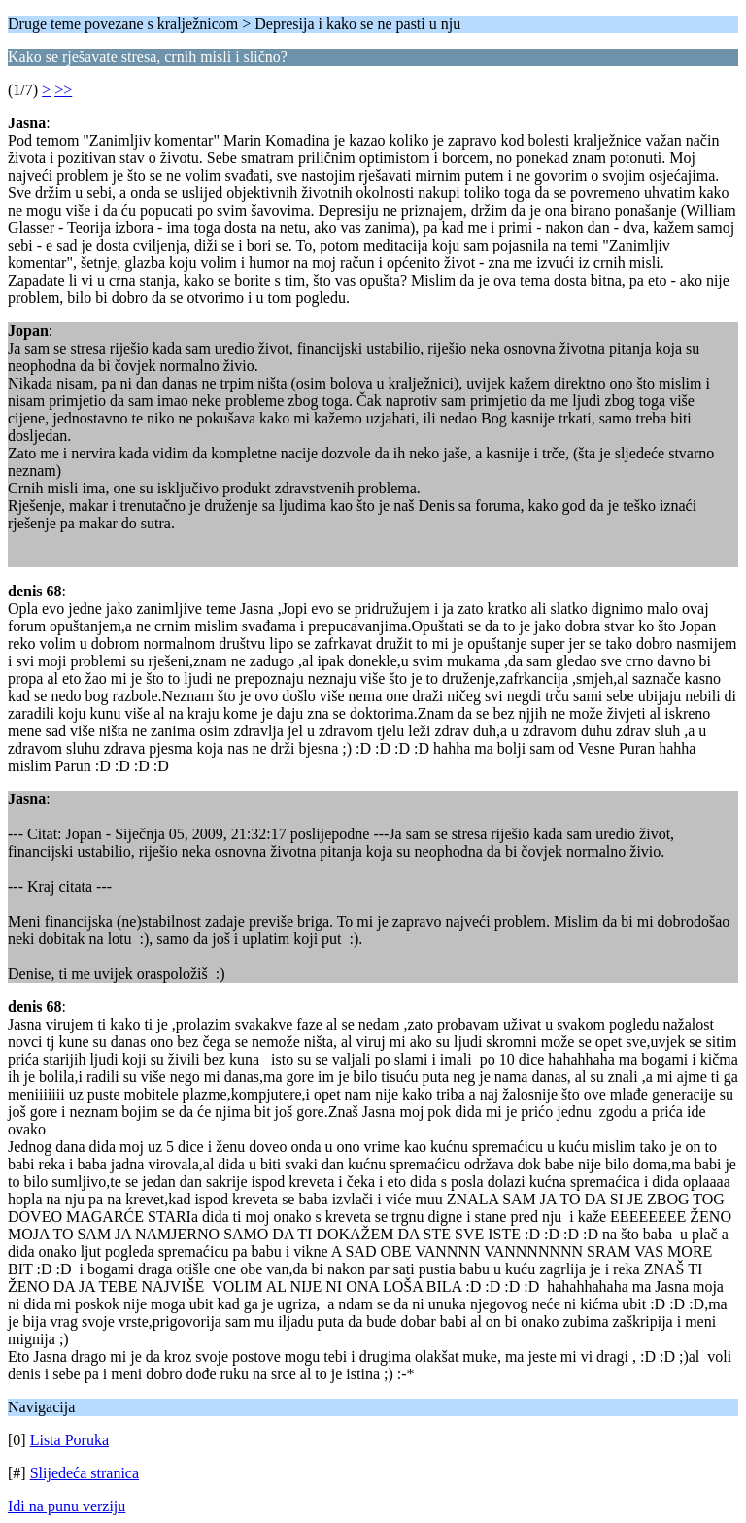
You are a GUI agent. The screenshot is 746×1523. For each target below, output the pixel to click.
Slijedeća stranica (84, 1473)
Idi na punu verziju (66, 1506)
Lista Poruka (69, 1440)
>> (63, 90)
